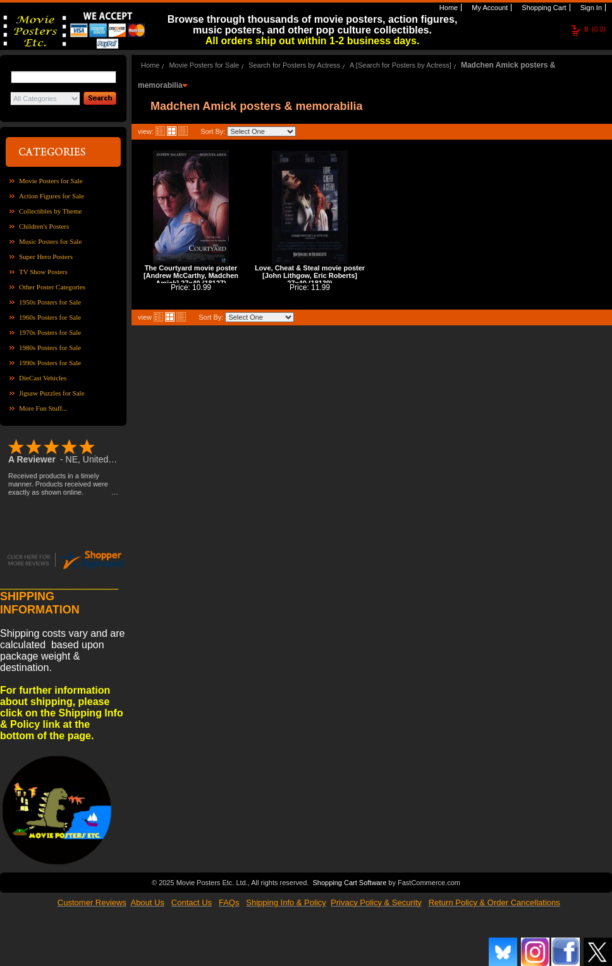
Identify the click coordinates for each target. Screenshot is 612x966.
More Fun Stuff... (43, 408)
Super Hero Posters (46, 256)
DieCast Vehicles (42, 378)
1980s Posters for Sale (50, 347)
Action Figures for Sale (51, 196)
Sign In (590, 7)
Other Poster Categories (52, 287)
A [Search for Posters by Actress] (400, 65)
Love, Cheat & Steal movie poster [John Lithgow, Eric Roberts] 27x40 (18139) (310, 275)
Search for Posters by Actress (294, 65)
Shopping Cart (543, 7)
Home (448, 7)
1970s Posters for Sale (50, 332)
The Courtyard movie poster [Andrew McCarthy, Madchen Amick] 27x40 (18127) (191, 275)
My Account (489, 7)
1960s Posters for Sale (50, 317)
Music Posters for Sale (50, 241)
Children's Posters (44, 226)
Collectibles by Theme (50, 211)
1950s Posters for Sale (50, 302)
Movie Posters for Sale (51, 180)
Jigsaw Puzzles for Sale (52, 393)
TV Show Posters (43, 271)
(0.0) (595, 29)
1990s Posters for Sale (50, 362)
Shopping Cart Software (349, 881)
